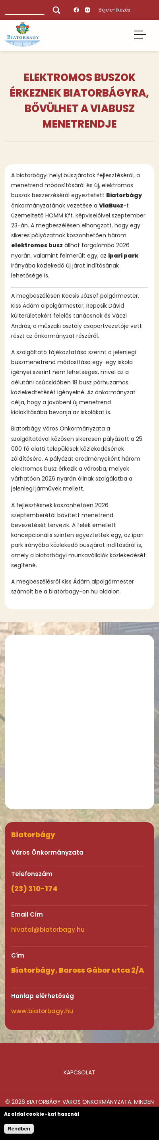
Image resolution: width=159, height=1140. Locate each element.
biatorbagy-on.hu (73, 591)
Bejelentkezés (114, 9)
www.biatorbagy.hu (42, 1011)
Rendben (19, 1129)
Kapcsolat (79, 1072)
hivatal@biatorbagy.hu (48, 929)
